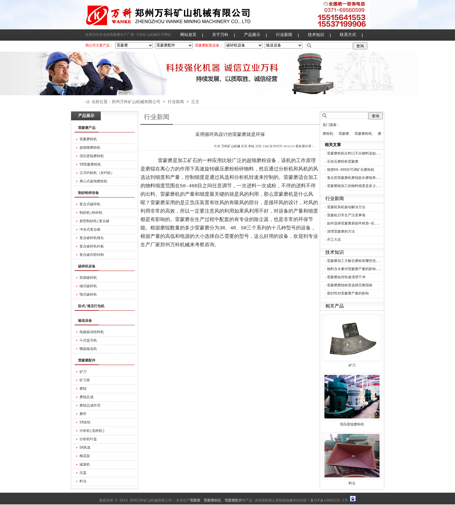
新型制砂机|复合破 (94, 221)
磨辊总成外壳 (90, 406)
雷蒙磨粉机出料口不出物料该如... (354, 154)
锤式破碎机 (88, 286)
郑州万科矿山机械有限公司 (136, 102)
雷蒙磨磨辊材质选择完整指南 (349, 285)
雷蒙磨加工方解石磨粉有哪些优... (354, 261)
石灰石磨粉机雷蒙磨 (342, 162)
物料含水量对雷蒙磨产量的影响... (354, 269)
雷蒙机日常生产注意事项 (346, 215)
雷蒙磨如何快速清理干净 (346, 277)
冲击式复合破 (90, 230)
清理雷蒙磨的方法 (341, 232)
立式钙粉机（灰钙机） (97, 173)
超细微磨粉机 (90, 148)
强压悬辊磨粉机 (92, 156)
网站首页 (188, 35)
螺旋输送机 (88, 349)
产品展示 (252, 35)
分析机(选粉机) (92, 431)
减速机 (85, 465)
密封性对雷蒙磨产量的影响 (348, 294)
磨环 (83, 414)
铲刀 (83, 372)
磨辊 (83, 389)
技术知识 (316, 35)
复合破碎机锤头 (92, 238)
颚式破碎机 (88, 295)
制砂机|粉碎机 (91, 213)
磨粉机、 (330, 134)
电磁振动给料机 (92, 332)
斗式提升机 (88, 341)
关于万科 (220, 35)
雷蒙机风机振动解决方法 (346, 207)
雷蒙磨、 (346, 134)
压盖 (83, 473)
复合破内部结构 (92, 255)
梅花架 (85, 456)
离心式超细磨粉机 (93, 181)
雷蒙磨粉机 (88, 139)
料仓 (83, 481)
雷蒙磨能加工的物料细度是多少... (354, 186)
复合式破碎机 (90, 204)
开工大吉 (334, 240)
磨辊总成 (86, 397)
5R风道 (85, 448)
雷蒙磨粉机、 (365, 134)
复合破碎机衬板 (92, 247)
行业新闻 (284, 35)
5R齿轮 (85, 422)
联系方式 (348, 35)
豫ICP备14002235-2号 (329, 501)
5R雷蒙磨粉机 (90, 165)
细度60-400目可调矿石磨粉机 (350, 170)
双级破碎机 (88, 278)
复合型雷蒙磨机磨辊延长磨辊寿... (354, 178)
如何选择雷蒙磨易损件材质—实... (354, 224)
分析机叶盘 (88, 439)
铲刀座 (85, 380)
